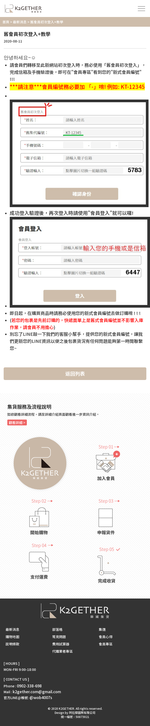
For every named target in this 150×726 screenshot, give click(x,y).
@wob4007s (41, 697)
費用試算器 (60, 644)
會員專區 (105, 644)
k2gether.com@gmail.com (37, 691)
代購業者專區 (62, 651)
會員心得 (105, 636)
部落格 (57, 629)
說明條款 (12, 644)
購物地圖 (12, 636)
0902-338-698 (29, 686)
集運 (102, 629)
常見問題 (59, 636)
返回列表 (75, 373)
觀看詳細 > (17, 422)
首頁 (5, 21)
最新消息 (20, 21)
